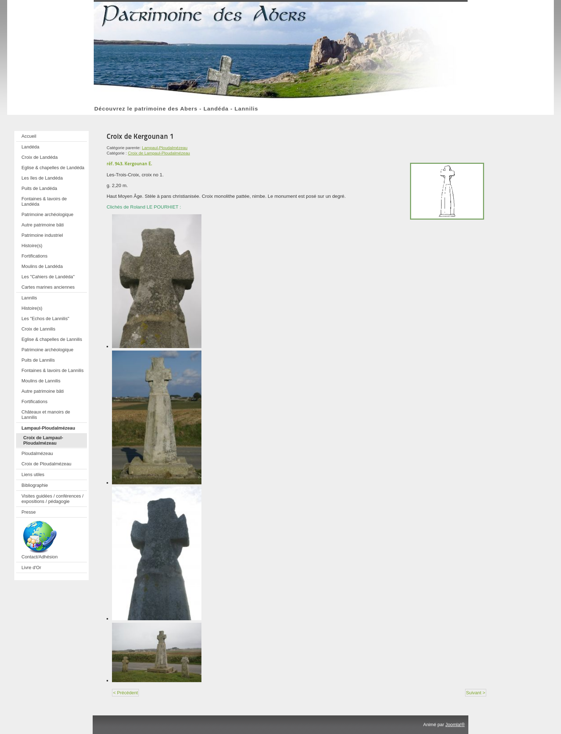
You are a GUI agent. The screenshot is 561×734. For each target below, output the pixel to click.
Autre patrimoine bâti (42, 224)
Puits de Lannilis (38, 360)
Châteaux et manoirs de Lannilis (45, 414)
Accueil (28, 136)
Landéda (30, 147)
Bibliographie (34, 485)
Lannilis (29, 297)
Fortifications (34, 256)
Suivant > (476, 692)
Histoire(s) (31, 245)
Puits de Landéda (39, 188)
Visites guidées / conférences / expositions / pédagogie (52, 498)
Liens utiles (32, 474)
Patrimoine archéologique (47, 214)
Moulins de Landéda (42, 266)
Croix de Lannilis (38, 329)
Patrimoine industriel (42, 235)
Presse (28, 512)
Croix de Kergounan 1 (140, 136)
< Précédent (125, 692)
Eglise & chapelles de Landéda (52, 167)
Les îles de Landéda (42, 178)
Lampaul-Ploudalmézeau (48, 428)
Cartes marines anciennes (48, 287)
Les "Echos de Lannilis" (45, 318)
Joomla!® (455, 724)
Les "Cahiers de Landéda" (48, 276)
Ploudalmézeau (37, 453)
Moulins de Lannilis (40, 380)
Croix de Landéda (39, 157)
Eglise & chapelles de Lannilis (51, 339)
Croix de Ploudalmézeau (46, 463)
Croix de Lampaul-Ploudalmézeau (43, 440)
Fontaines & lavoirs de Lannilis (52, 370)
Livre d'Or (31, 567)
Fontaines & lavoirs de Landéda (44, 201)
